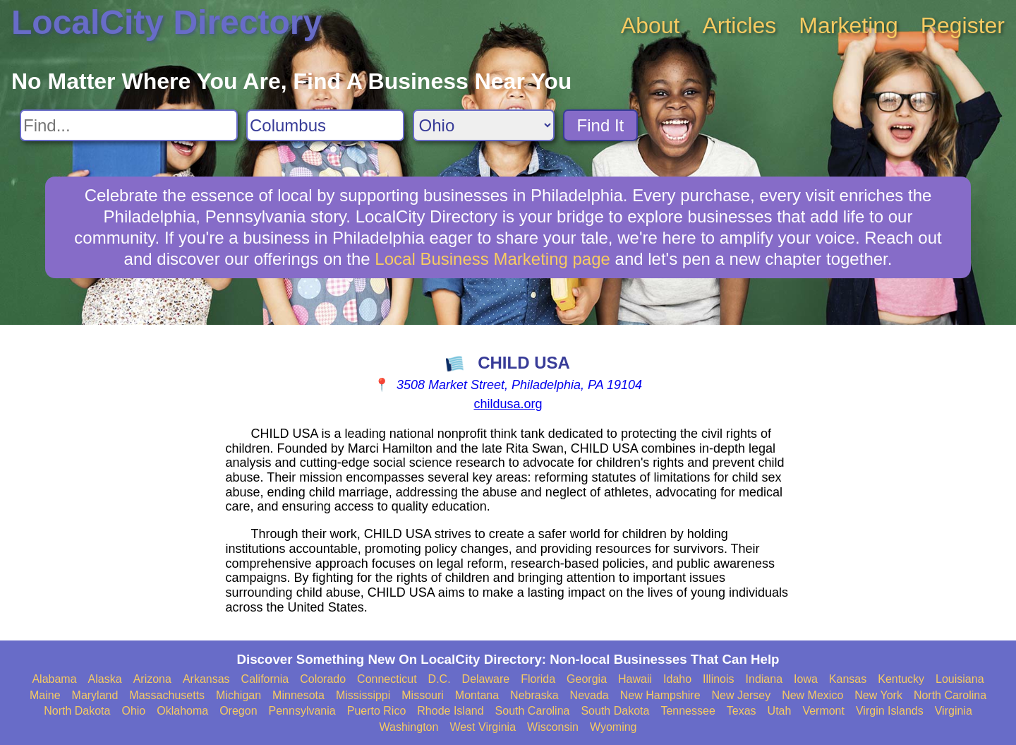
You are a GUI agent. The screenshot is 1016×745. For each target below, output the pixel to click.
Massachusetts (167, 695)
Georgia (587, 679)
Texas (741, 711)
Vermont (823, 711)
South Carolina (532, 711)
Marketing (848, 25)
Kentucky (901, 679)
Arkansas (206, 679)
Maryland (95, 695)
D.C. (439, 679)
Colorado (323, 679)
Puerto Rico (376, 711)
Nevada (589, 695)
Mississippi (363, 695)
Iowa (806, 679)
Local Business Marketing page (492, 258)
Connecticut (387, 679)
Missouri (422, 695)
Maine (45, 695)
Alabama (54, 679)
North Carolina (950, 695)
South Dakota (615, 711)
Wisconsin (553, 727)
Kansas (847, 679)
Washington (408, 727)
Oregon (238, 711)
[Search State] (484, 125)
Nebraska (534, 695)
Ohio (133, 711)
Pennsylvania (302, 711)
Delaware (486, 679)
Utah (780, 711)
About (650, 25)
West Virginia (482, 727)
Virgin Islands (890, 711)
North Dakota (77, 711)
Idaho (677, 679)
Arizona (152, 679)
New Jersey (741, 695)
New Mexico (812, 695)
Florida (538, 679)
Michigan (238, 695)
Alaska (105, 679)
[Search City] (325, 125)
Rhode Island (450, 711)
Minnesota (298, 695)
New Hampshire (660, 695)
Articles (739, 25)
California (265, 679)
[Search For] (129, 125)
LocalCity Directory (166, 22)
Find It (600, 125)
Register (963, 25)
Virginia (953, 711)
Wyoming (613, 727)
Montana (477, 695)
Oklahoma (182, 711)
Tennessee (687, 711)
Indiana (764, 679)
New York (878, 695)
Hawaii (635, 679)
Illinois (718, 679)
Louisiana (960, 679)
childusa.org (507, 404)
